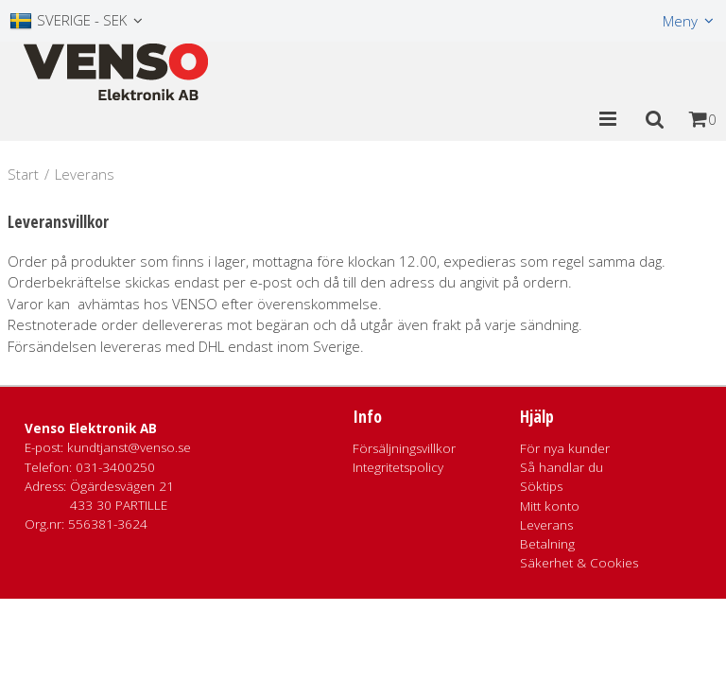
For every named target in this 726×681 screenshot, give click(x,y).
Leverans (546, 524)
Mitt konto (549, 506)
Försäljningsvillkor (404, 448)
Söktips (541, 486)
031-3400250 (115, 467)
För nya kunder (565, 448)
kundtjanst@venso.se (129, 447)
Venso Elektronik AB (91, 428)
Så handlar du (561, 467)
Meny (680, 20)
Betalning (547, 543)
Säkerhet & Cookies (579, 562)
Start (23, 174)
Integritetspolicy (398, 467)
